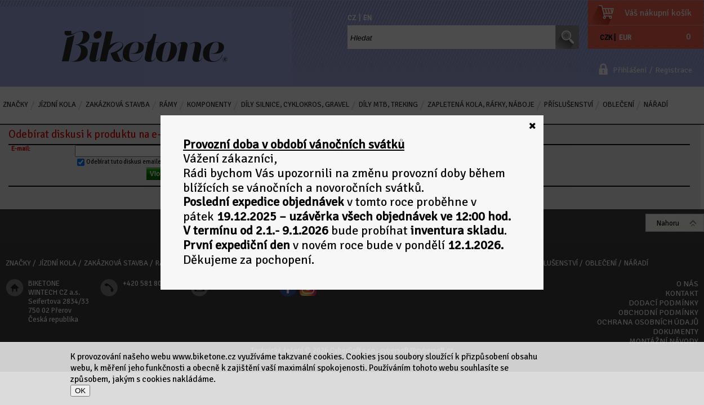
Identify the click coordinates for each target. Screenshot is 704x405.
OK (80, 390)
